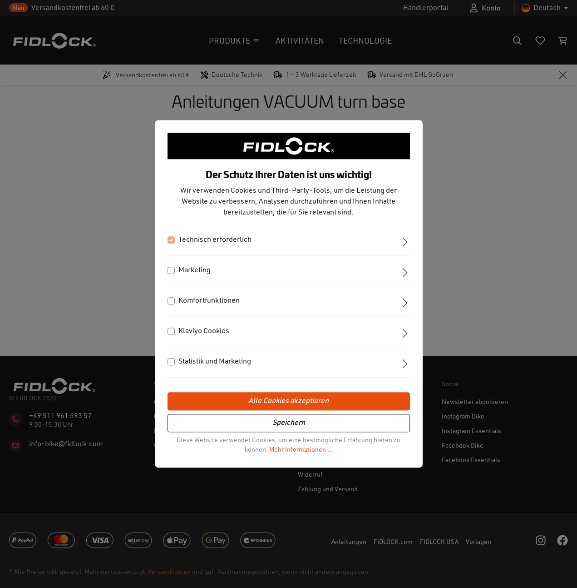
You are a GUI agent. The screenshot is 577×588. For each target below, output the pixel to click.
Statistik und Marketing (214, 362)
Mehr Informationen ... (301, 450)
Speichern (288, 423)
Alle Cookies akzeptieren (288, 401)
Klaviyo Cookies (203, 331)
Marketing (194, 270)
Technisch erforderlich (215, 240)
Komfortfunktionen (209, 301)
